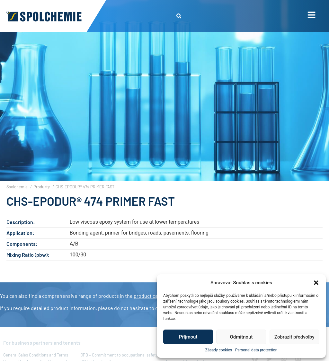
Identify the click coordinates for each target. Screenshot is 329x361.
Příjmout (188, 337)
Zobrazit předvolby (294, 337)
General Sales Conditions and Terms (35, 354)
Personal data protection (256, 350)
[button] (316, 282)
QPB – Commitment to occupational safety (119, 354)
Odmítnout (241, 337)
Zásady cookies (218, 350)
